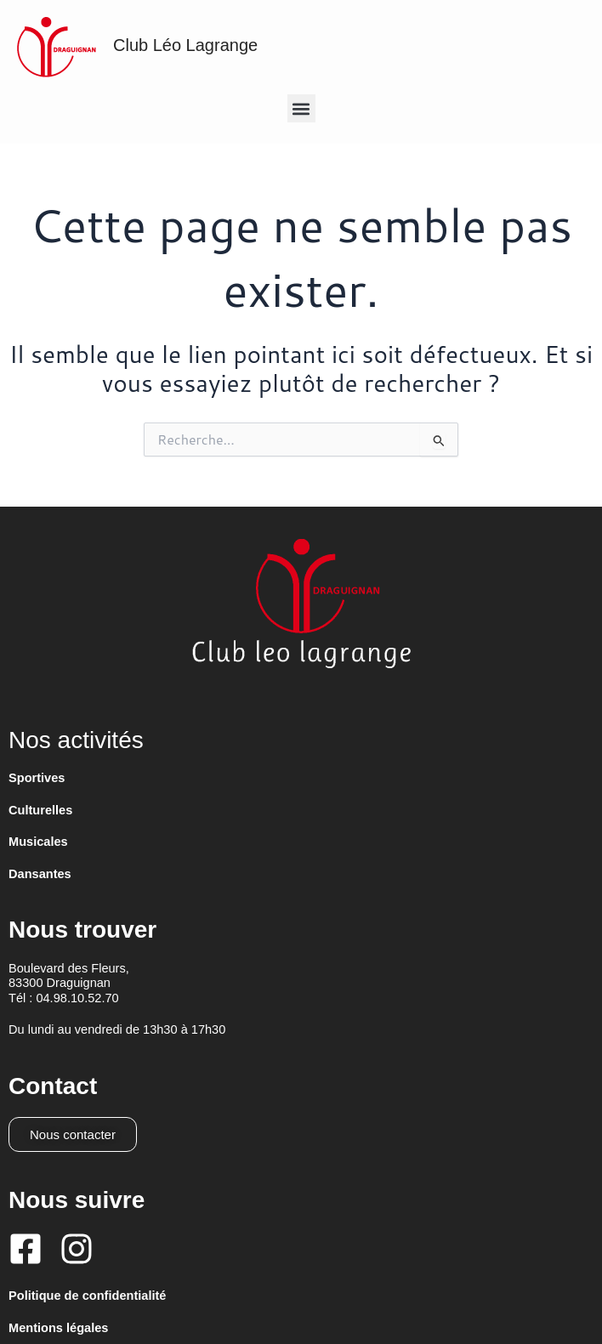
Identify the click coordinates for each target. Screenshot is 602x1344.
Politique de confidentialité (87, 1295)
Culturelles (40, 810)
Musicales (38, 841)
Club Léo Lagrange (185, 45)
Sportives (37, 778)
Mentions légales (58, 1328)
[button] (301, 108)
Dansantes (40, 874)
